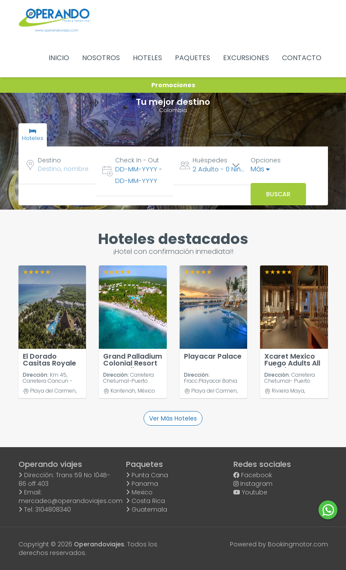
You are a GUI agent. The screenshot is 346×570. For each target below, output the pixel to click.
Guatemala (146, 509)
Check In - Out (137, 160)
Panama (142, 483)
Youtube (250, 492)
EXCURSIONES (246, 58)
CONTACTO (302, 58)
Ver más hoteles (173, 418)
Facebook (252, 475)
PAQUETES (192, 58)
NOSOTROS (101, 58)
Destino (49, 160)
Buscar (278, 194)
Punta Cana (147, 475)
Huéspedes (210, 160)
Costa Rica (145, 501)
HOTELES (147, 58)
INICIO (59, 58)
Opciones (266, 160)
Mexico (139, 492)
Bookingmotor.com (298, 544)
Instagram (253, 483)
